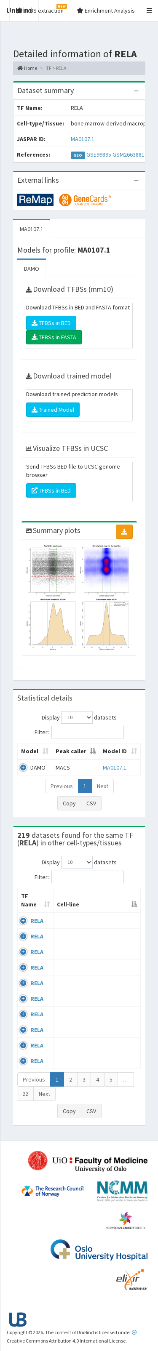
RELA (36, 921)
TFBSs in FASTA (54, 337)
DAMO (31, 268)
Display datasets (79, 717)
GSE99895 (98, 154)
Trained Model (53, 409)
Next (102, 786)
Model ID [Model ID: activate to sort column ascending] (115, 751)
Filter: (79, 732)
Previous (62, 786)
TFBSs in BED (51, 323)
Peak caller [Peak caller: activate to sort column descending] (71, 751)
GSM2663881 (128, 154)
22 (25, 1094)
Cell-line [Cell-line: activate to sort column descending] (68, 904)
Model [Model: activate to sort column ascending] (29, 751)
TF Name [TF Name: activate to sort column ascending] (29, 900)
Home (27, 68)
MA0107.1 (82, 139)
